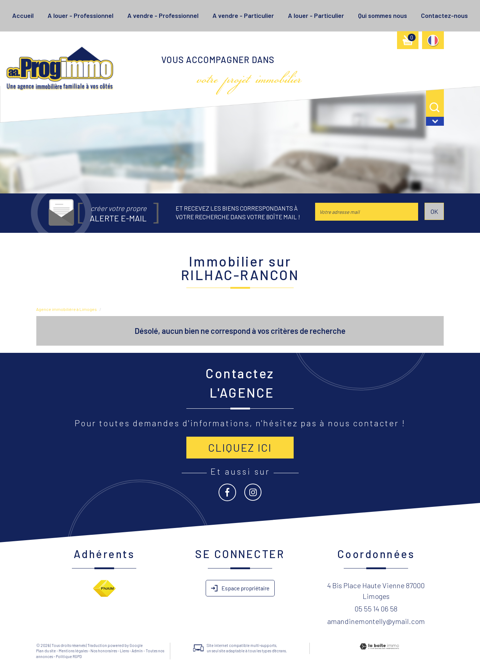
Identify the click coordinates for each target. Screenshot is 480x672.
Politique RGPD (69, 656)
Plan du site (46, 650)
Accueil (23, 15)
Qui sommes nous (382, 15)
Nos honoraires (103, 650)
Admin (137, 650)
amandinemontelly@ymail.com (376, 621)
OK (434, 211)
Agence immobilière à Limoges (66, 309)
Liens (124, 650)
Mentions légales (73, 650)
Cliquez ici (240, 447)
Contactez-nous (444, 15)
